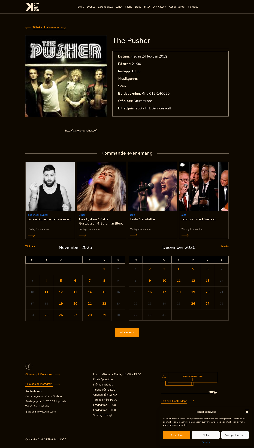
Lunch (119, 7)
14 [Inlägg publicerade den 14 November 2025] (90, 293)
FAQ (147, 7)
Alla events (127, 333)
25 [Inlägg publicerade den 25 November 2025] (46, 315)
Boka (138, 7)
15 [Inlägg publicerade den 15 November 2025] (104, 293)
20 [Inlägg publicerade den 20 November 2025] (75, 304)
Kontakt (193, 7)
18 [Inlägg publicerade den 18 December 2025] (179, 293)
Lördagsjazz (105, 7)
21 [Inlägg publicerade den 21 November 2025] (90, 304)
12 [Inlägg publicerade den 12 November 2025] (61, 293)
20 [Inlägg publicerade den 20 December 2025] (208, 293)
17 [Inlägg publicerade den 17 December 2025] (164, 293)
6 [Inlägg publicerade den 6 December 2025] (207, 270)
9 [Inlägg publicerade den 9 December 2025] (150, 281)
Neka (206, 435)
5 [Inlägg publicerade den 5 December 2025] (193, 270)
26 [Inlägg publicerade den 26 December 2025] (193, 304)
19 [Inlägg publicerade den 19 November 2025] (61, 304)
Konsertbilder (177, 7)
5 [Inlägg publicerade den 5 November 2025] (61, 281)
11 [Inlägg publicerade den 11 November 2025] (46, 293)
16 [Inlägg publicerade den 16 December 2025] (150, 293)
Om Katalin (159, 7)
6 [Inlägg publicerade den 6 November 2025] (75, 281)
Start (81, 7)
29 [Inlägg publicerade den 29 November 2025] (104, 315)
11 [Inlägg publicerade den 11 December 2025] (179, 281)
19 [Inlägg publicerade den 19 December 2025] (193, 293)
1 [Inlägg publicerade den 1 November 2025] (104, 270)
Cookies (206, 442)
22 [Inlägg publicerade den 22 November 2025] (104, 304)
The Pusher (131, 41)
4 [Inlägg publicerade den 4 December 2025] (179, 270)
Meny (129, 7)
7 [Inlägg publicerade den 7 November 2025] (90, 281)
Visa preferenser (235, 435)
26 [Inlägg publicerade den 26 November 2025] (61, 315)
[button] (247, 412)
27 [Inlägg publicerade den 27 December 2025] (208, 304)
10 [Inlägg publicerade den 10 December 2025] (164, 281)
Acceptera (177, 435)
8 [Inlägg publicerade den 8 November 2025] (104, 281)
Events (91, 7)
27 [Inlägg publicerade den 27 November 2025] (75, 315)
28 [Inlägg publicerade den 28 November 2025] (90, 315)
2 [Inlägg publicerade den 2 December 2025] (150, 270)
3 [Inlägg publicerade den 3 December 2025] (164, 270)
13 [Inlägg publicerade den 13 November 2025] (75, 293)
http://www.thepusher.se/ (81, 131)
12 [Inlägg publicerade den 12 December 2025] (193, 281)
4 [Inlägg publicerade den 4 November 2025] (46, 281)
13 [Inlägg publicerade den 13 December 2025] (208, 281)
